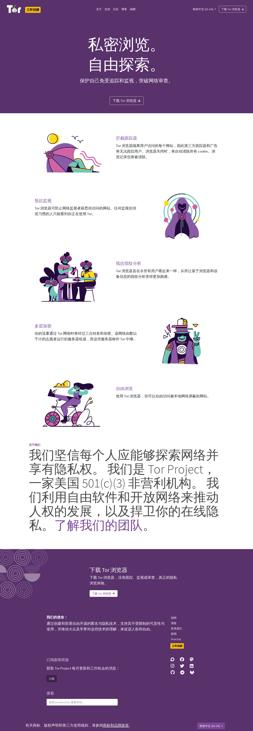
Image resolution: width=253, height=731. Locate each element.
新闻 (174, 633)
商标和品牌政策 (116, 725)
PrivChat (176, 639)
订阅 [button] (51, 678)
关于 (99, 9)
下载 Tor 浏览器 (232, 9)
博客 (124, 9)
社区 (116, 9)
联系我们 (176, 628)
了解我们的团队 (98, 525)
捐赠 (132, 9)
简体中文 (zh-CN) (203, 9)
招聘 (174, 617)
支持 (107, 9)
